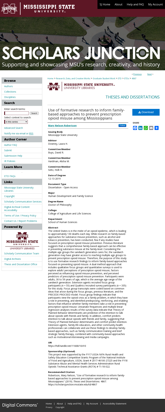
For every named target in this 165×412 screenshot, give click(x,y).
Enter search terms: (14, 109)
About (60, 403)
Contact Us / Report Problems (20, 221)
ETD (120, 78)
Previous (137, 74)
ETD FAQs (9, 176)
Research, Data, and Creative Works (73, 78)
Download (146, 112)
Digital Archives (12, 258)
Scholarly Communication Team (21, 253)
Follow (122, 125)
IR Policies (9, 161)
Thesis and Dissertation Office (20, 264)
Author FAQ (10, 144)
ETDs (126, 78)
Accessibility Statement (114, 403)
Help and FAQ (74, 403)
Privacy (49, 407)
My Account (92, 403)
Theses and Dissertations (133, 97)
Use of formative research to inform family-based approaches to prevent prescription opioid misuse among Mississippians (86, 114)
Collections (10, 91)
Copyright (9, 196)
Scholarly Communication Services (23, 201)
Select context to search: (17, 117)
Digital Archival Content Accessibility (17, 208)
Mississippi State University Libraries (19, 189)
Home (50, 78)
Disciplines (10, 97)
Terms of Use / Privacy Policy (20, 215)
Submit (8, 150)
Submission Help (13, 155)
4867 (134, 78)
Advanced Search (13, 127)
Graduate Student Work (104, 78)
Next (149, 74)
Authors (8, 86)
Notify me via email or (18, 133)
